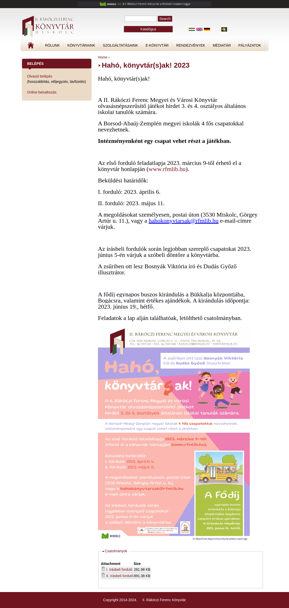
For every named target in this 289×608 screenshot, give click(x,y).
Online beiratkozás (41, 92)
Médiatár (222, 45)
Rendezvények (190, 45)
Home (102, 57)
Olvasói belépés (39, 76)
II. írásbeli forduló (119, 576)
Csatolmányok (116, 551)
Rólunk (52, 45)
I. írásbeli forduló (119, 569)
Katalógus (148, 29)
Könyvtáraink (81, 45)
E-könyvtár (157, 45)
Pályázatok (249, 45)
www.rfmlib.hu (167, 169)
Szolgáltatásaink (120, 45)
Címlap (47, 47)
